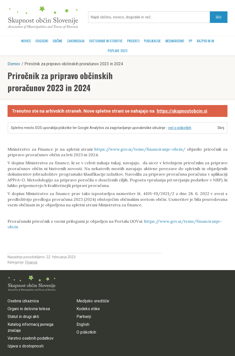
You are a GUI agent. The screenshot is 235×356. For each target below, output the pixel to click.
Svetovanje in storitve (106, 40)
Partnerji (83, 316)
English (82, 324)
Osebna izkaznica (23, 301)
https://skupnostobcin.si (182, 111)
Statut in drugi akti (23, 316)
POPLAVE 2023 (117, 50)
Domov (14, 63)
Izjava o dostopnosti (26, 346)
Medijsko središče (92, 301)
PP (190, 40)
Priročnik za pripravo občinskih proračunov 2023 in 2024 (60, 81)
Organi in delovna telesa (29, 308)
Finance (31, 262)
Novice (26, 40)
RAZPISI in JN (205, 40)
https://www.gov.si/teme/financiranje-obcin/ (139, 149)
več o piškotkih (179, 128)
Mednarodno (174, 40)
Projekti (133, 40)
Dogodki (41, 40)
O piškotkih (86, 332)
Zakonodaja (76, 40)
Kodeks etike (88, 308)
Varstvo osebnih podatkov (31, 338)
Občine (57, 40)
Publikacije (152, 40)
